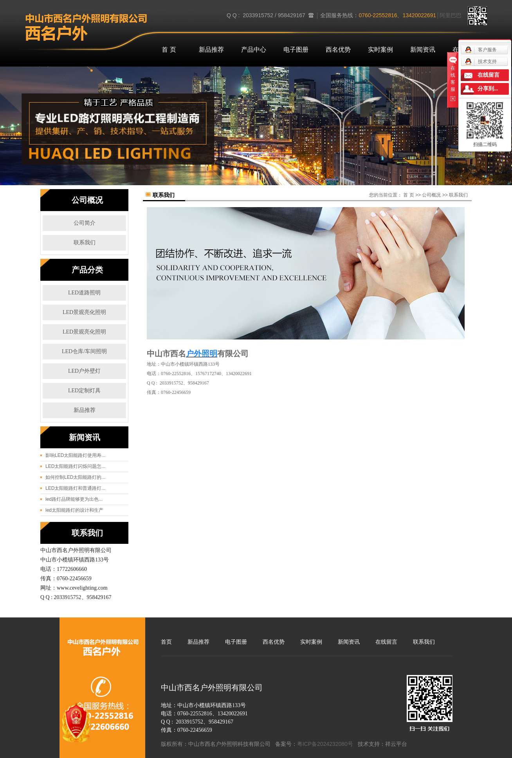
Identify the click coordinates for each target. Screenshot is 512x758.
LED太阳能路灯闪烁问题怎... (75, 466)
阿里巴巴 (451, 15)
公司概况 (431, 195)
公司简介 (85, 223)
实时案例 (380, 49)
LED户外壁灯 (84, 371)
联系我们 (85, 242)
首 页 (169, 49)
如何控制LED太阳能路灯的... (75, 477)
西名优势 (338, 49)
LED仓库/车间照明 (84, 351)
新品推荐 (211, 49)
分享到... (488, 89)
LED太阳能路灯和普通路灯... (75, 488)
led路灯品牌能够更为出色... (74, 499)
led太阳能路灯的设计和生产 (74, 510)
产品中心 (253, 49)
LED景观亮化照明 (84, 312)
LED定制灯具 (84, 390)
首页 (166, 642)
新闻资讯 (422, 49)
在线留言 (386, 642)
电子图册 (295, 49)
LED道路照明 (84, 293)
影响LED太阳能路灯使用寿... (75, 455)
